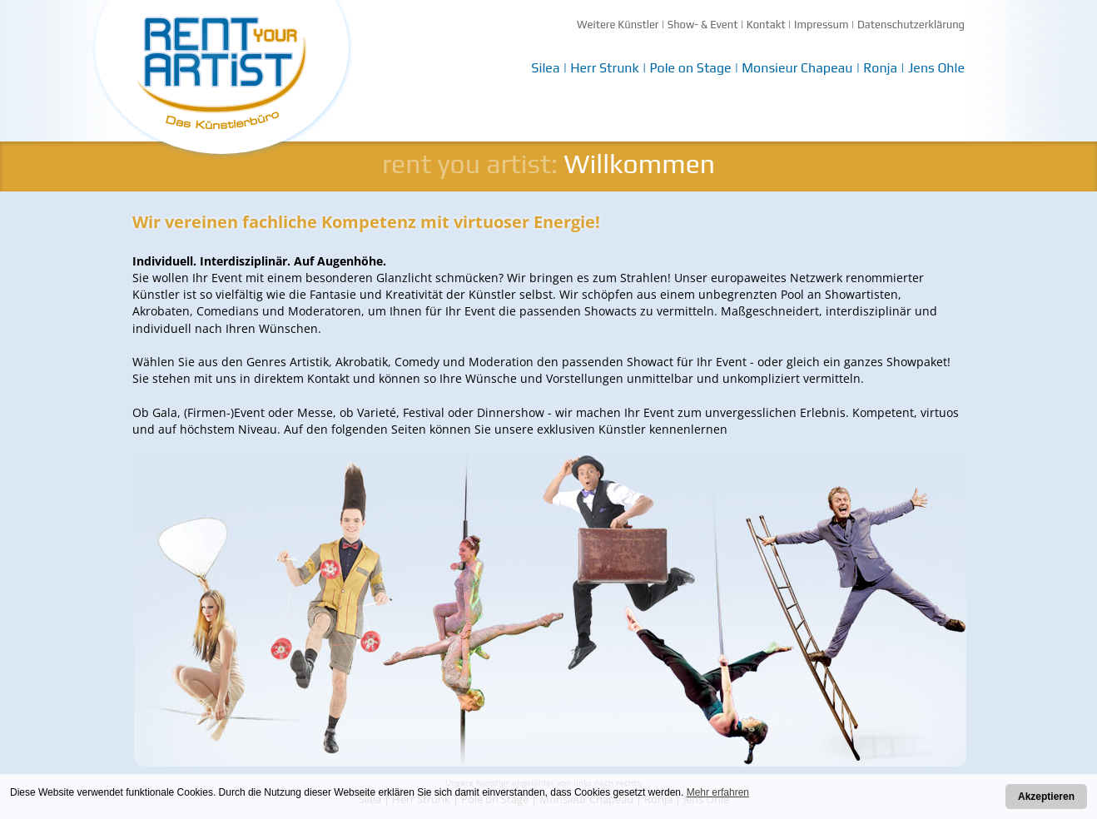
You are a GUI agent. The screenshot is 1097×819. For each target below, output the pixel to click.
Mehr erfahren (718, 792)
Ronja (880, 68)
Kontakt (766, 24)
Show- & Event (703, 24)
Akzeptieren (1046, 796)
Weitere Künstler (617, 24)
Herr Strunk (604, 68)
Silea (545, 68)
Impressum (821, 24)
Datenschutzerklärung (911, 24)
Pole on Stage (690, 68)
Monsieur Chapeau (797, 68)
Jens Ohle (936, 68)
